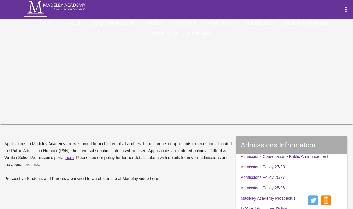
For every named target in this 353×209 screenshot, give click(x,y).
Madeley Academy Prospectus (268, 198)
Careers (153, 23)
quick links (200, 33)
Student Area (259, 23)
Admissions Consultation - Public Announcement (284, 156)
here (69, 157)
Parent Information (113, 23)
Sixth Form (184, 23)
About (73, 23)
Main (45, 23)
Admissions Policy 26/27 (263, 177)
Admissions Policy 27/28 (263, 167)
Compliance (165, 33)
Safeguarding (220, 23)
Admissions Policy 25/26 (263, 187)
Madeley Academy (62, 9)
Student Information (306, 23)
